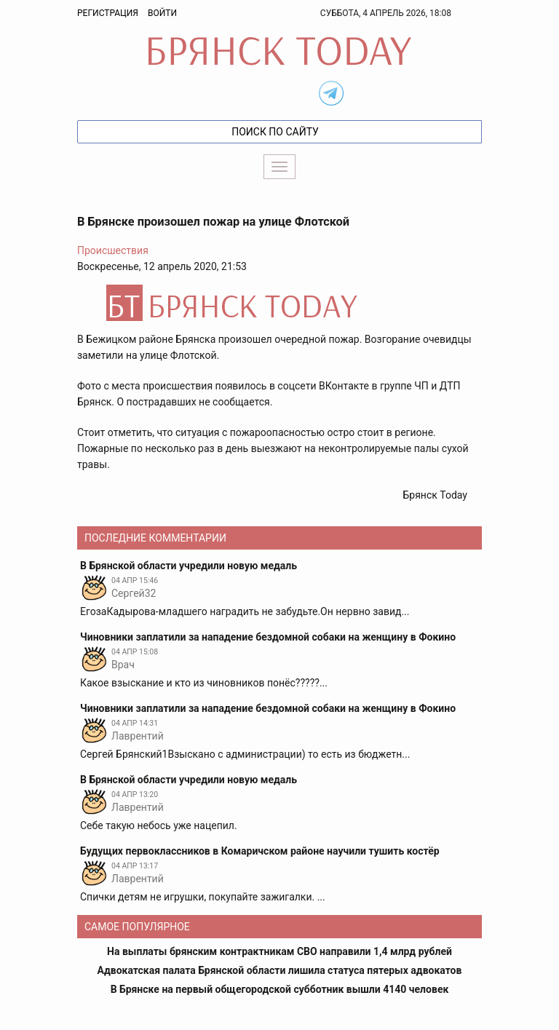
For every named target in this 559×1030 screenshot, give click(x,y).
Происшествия (112, 250)
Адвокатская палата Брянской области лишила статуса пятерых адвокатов (280, 970)
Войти (162, 13)
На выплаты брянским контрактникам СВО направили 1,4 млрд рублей (279, 951)
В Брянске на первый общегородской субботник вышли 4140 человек (280, 989)
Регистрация (107, 13)
